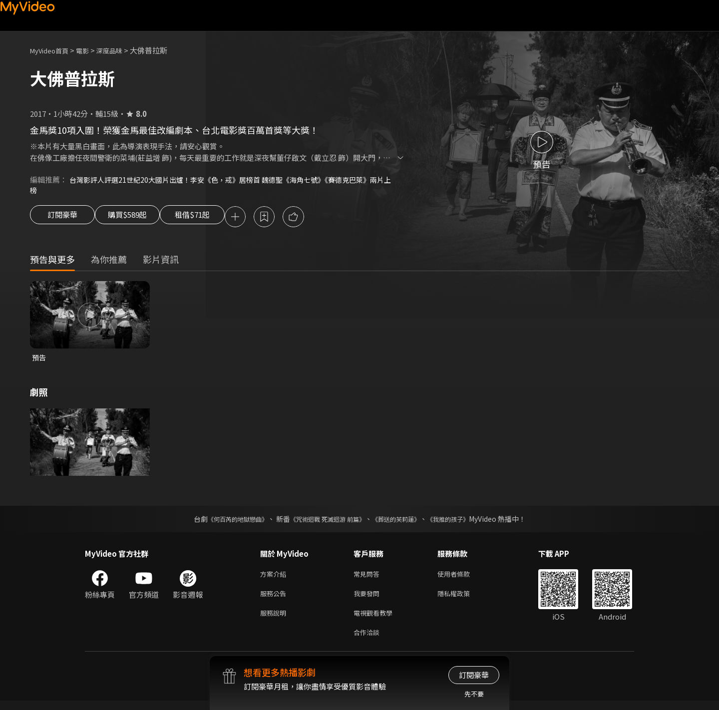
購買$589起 (138, 218)
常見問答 (368, 578)
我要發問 (368, 599)
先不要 (474, 694)
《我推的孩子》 (462, 522)
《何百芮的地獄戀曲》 (224, 522)
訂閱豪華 (62, 218)
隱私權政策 (462, 599)
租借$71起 (216, 218)
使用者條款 (462, 578)
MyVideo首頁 (52, 50)
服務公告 (275, 599)
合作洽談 (368, 641)
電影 (90, 50)
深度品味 (120, 50)
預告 (39, 360)
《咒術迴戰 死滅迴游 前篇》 (325, 522)
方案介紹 (275, 578)
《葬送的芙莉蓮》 (403, 522)
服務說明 (275, 620)
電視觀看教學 (376, 620)
